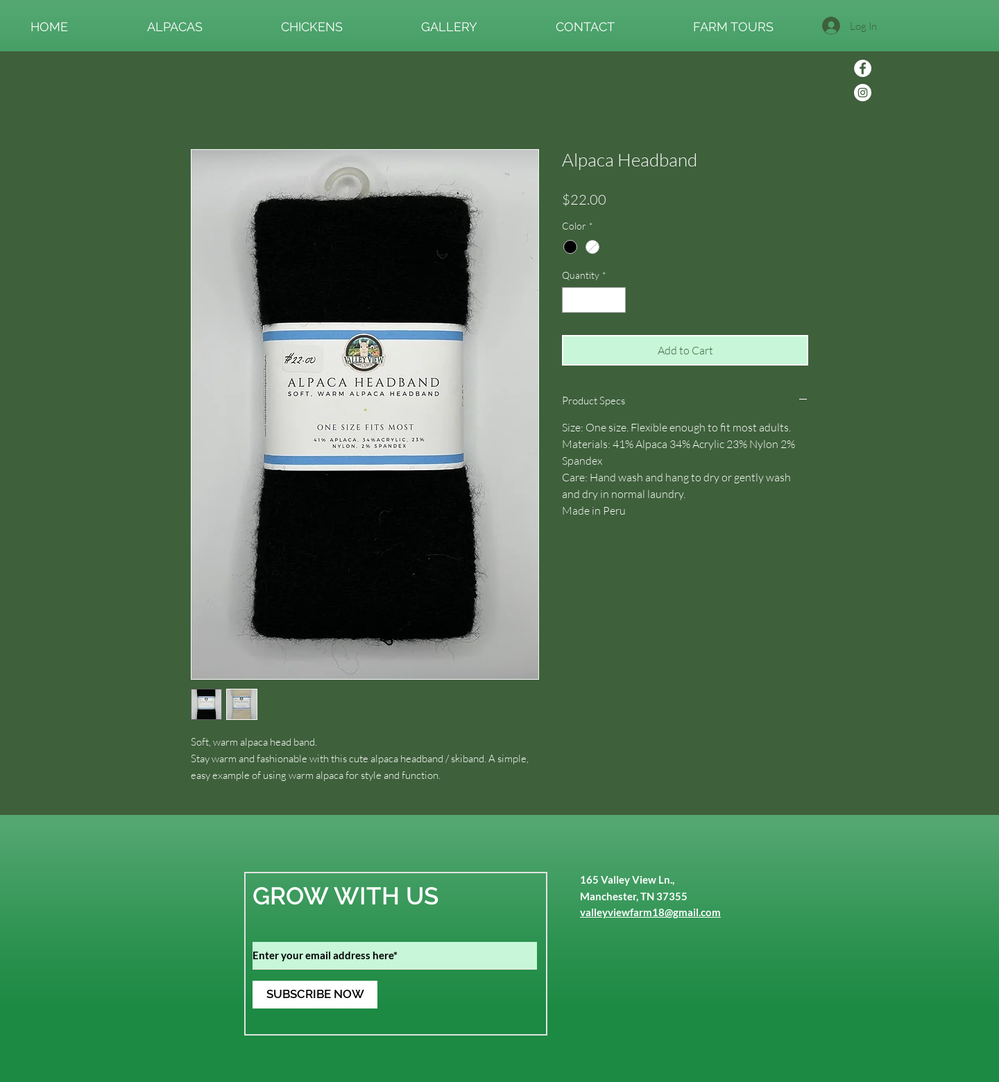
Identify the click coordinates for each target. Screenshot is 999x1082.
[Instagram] (862, 92)
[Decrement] (572, 300)
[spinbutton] (593, 300)
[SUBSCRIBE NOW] (315, 994)
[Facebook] (862, 68)
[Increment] (615, 300)
